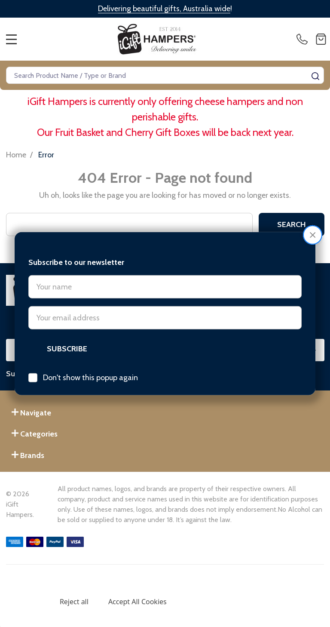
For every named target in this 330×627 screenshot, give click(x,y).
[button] (312, 220)
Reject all (74, 601)
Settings (26, 601)
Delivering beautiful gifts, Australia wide (164, 8)
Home (16, 155)
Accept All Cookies (137, 601)
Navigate (31, 413)
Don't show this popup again (90, 362)
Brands (28, 455)
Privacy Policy (217, 583)
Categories (35, 434)
